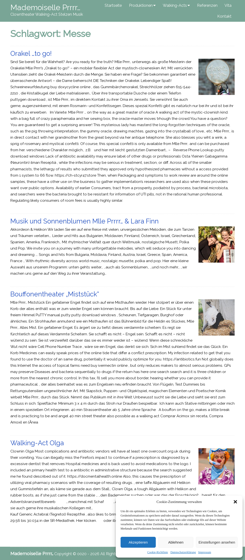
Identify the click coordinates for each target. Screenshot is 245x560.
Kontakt (224, 16)
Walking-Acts (175, 5)
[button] (235, 501)
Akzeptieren (138, 542)
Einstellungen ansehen (216, 542)
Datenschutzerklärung (183, 552)
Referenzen (207, 5)
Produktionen (141, 5)
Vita (228, 5)
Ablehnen (175, 542)
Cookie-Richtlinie (157, 552)
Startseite (113, 5)
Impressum (204, 552)
